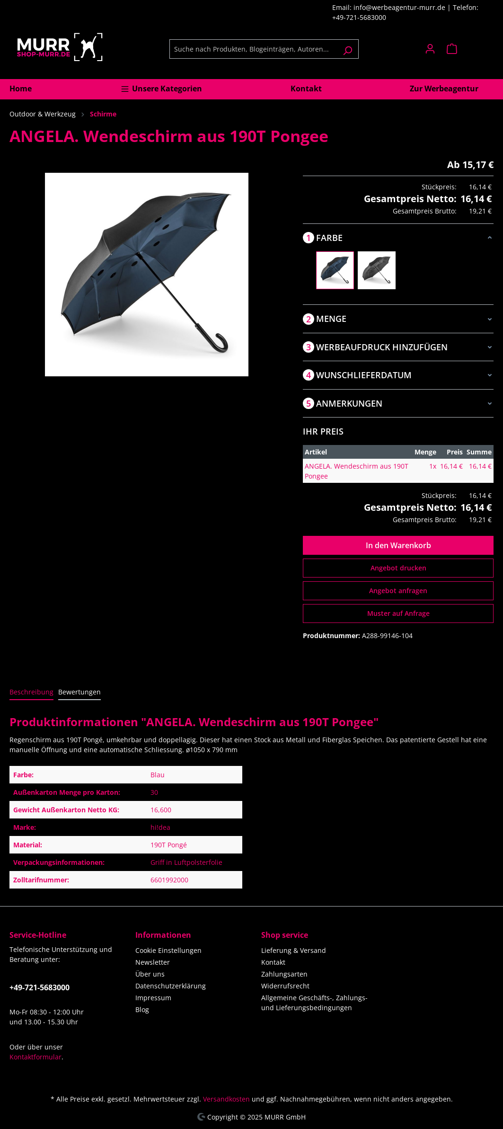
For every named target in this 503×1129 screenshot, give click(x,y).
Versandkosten (226, 1098)
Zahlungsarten (284, 973)
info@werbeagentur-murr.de (400, 7)
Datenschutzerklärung (170, 985)
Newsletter (152, 962)
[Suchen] (347, 49)
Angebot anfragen (398, 590)
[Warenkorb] (467, 49)
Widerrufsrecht (285, 985)
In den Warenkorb (398, 545)
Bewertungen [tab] (79, 691)
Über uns (150, 973)
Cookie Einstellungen (168, 950)
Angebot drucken (398, 567)
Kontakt (273, 962)
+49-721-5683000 (39, 987)
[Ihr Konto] (430, 49)
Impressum (153, 997)
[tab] (31, 692)
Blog (142, 1009)
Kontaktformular (35, 1056)
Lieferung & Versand (293, 950)
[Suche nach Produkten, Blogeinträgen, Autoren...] (253, 49)
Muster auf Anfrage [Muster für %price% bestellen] (398, 613)
